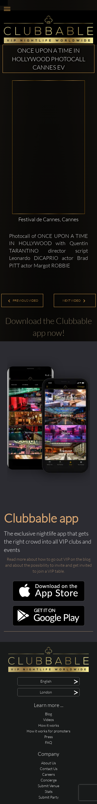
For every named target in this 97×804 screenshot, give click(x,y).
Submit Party (49, 797)
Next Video (74, 300)
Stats (49, 791)
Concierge (49, 780)
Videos (48, 719)
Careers (48, 774)
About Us (48, 763)
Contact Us (48, 768)
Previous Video (23, 300)
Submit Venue (48, 786)
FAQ (48, 742)
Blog (48, 714)
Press (48, 736)
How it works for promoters (48, 731)
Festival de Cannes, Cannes (48, 219)
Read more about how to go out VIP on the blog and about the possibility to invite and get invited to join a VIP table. (48, 565)
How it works (48, 725)
